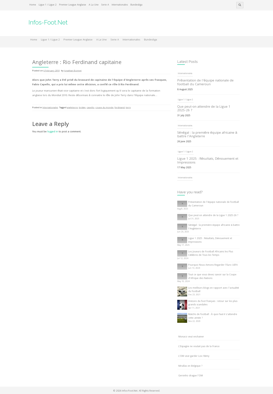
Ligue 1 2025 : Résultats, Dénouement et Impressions (207, 161)
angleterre (72, 108)
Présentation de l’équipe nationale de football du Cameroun (205, 82)
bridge (82, 108)
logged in (52, 132)
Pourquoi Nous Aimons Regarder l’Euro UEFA (213, 265)
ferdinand (120, 108)
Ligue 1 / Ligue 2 (47, 5)
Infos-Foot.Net (48, 22)
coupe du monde (104, 108)
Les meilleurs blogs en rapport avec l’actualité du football (213, 290)
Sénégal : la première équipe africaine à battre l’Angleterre (207, 135)
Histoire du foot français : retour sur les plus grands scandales (212, 303)
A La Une (94, 5)
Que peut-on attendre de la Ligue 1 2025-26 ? (203, 109)
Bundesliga (136, 5)
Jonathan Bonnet (73, 71)
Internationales (120, 5)
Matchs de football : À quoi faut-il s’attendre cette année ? (212, 316)
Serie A (105, 5)
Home (32, 5)
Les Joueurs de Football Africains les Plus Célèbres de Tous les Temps (210, 253)
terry (128, 108)
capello (90, 108)
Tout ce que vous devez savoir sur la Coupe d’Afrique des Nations (212, 276)
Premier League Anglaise (72, 5)
